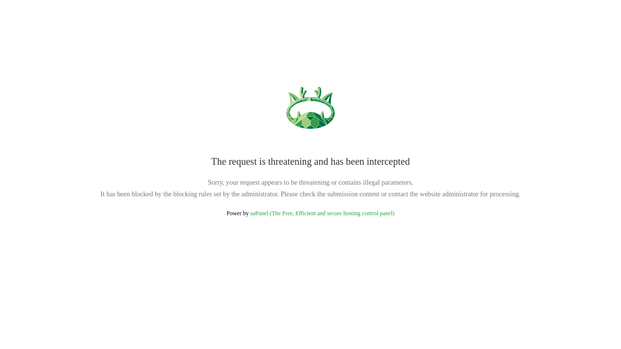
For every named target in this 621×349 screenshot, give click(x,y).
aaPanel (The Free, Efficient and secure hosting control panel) (322, 213)
